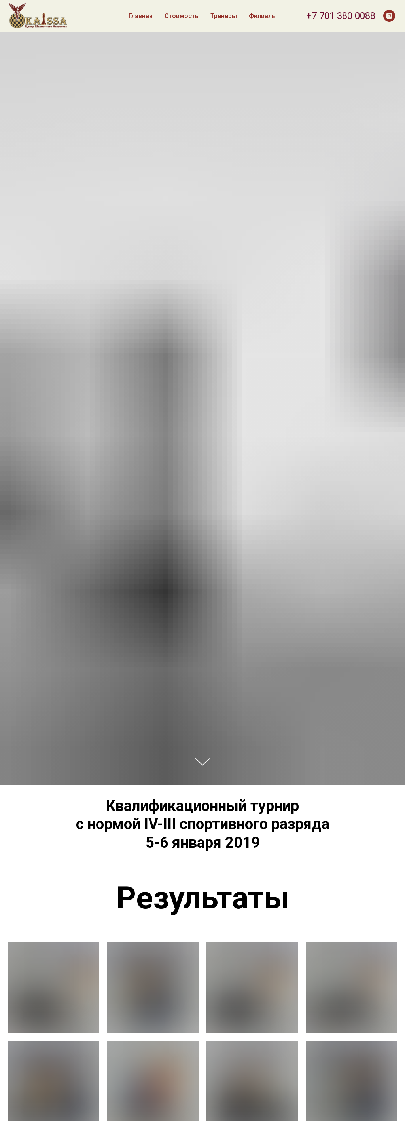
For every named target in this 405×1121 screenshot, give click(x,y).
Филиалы (263, 16)
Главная (141, 16)
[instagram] (389, 16)
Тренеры (223, 16)
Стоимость (182, 16)
